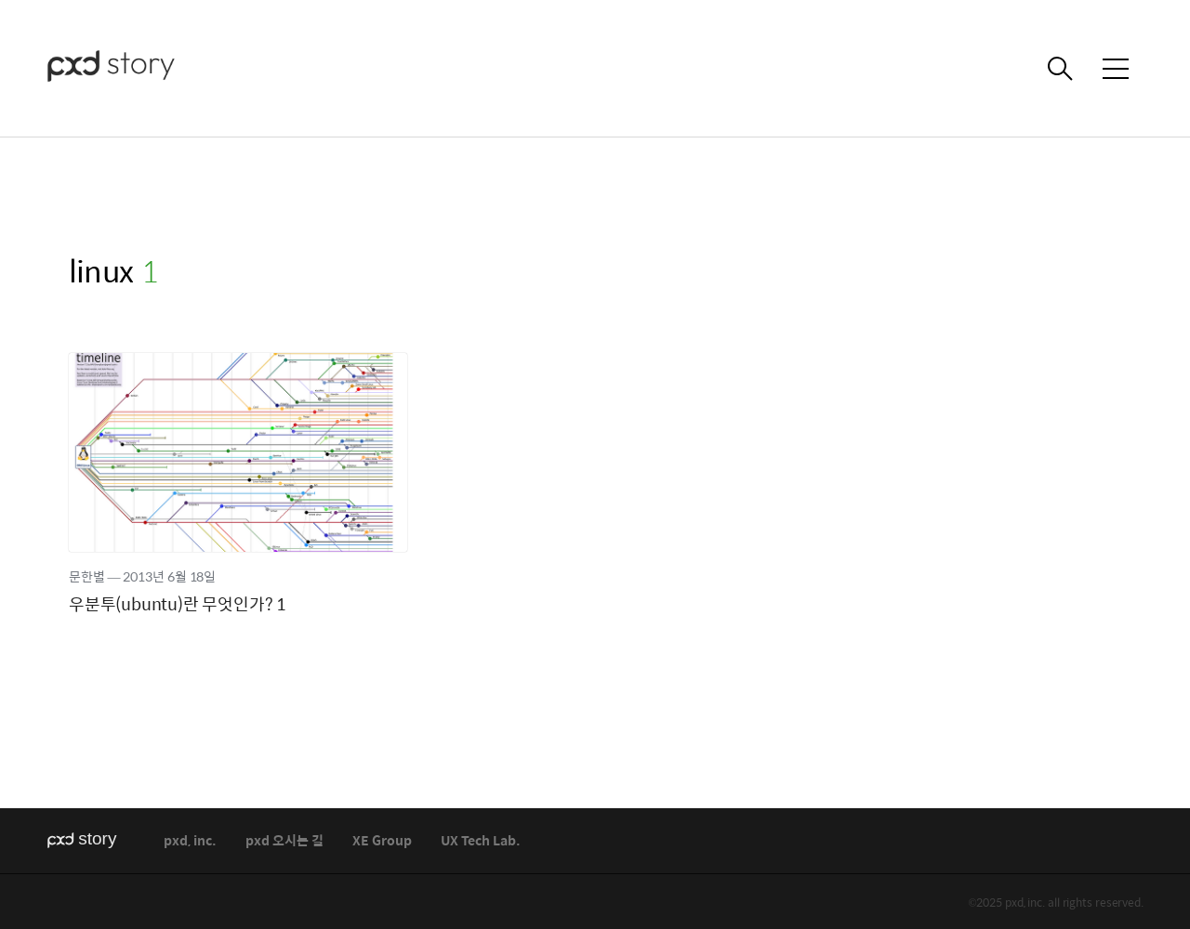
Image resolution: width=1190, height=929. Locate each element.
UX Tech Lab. (481, 841)
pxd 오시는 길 (284, 841)
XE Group (382, 841)
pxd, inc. (190, 841)
